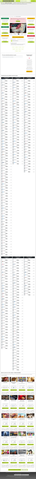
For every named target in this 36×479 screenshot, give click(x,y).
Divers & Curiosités (11, 16)
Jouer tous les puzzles (5, 16)
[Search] (25, 1)
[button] (15, 1)
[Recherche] (30, 1)
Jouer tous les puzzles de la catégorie (18, 469)
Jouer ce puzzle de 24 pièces (5, 24)
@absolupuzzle (17, 474)
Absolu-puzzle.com (17, 477)
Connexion (5, 41)
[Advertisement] (18, 10)
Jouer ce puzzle (5, 408)
